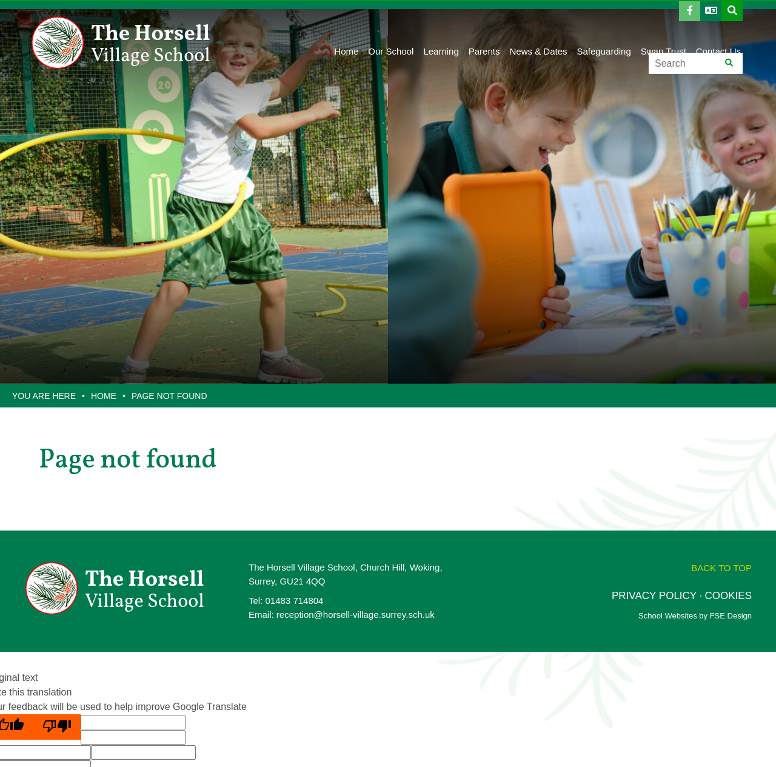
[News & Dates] (538, 30)
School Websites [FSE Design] (667, 615)
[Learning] (440, 30)
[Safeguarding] (604, 30)
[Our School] (390, 30)
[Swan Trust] (663, 30)
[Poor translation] (57, 727)
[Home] (124, 42)
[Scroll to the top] (721, 567)
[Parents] (484, 30)
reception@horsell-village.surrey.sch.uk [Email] (355, 614)
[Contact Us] (718, 30)
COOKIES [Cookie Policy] (728, 595)
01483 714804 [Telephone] (295, 600)
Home (103, 396)
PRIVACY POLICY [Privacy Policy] (654, 595)
